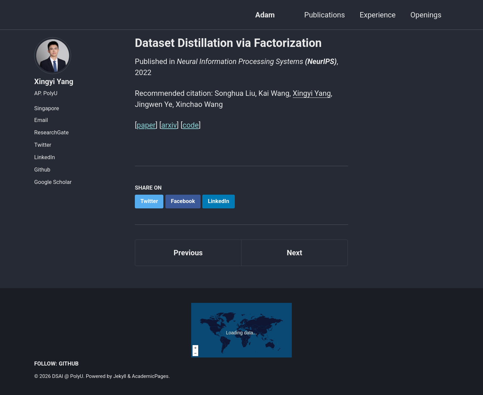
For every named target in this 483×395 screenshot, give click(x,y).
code (190, 125)
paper (146, 125)
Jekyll (119, 376)
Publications (324, 15)
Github (42, 170)
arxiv (169, 125)
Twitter (42, 145)
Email (41, 120)
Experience (377, 15)
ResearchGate (51, 132)
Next (294, 253)
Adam (265, 15)
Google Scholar (53, 182)
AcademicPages (150, 376)
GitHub (68, 363)
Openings (425, 15)
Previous (188, 253)
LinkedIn (44, 157)
